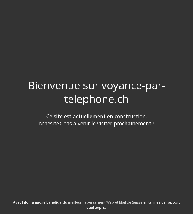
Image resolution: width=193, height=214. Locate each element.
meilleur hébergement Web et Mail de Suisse (105, 202)
